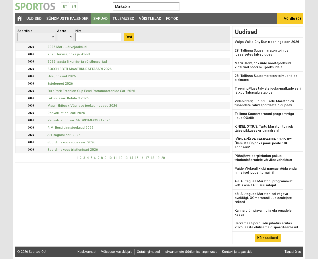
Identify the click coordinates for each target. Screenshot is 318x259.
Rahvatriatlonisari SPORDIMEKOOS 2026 (79, 120)
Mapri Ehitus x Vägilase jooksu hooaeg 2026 (82, 106)
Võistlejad (150, 18)
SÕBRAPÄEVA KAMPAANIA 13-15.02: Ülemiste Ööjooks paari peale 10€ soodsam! (263, 143)
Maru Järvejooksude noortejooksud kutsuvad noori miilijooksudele (263, 65)
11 (115, 158)
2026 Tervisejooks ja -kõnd (68, 54)
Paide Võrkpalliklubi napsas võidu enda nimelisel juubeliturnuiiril (266, 171)
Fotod (172, 18)
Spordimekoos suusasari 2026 (71, 142)
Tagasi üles (293, 252)
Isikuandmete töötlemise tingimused (190, 252)
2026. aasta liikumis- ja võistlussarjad (77, 62)
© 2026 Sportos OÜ (31, 252)
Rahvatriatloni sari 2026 (66, 113)
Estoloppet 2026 (60, 84)
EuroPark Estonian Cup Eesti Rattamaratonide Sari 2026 (91, 91)
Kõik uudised (267, 238)
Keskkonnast (87, 252)
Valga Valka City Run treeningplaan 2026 (267, 42)
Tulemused (123, 18)
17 (147, 158)
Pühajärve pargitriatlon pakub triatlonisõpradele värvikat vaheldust (263, 158)
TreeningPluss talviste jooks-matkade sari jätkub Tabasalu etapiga (268, 90)
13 (126, 158)
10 (110, 158)
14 (131, 158)
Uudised (34, 18)
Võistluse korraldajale (116, 252)
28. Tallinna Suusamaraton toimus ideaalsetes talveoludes (261, 52)
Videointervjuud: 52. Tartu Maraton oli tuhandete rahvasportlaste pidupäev (264, 103)
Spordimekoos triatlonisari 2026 (72, 150)
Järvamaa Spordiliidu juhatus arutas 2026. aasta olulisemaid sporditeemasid (266, 225)
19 (158, 158)
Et (65, 6)
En (74, 6)
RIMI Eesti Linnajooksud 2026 (70, 128)
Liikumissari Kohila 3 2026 (68, 98)
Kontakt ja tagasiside (237, 252)
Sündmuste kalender (67, 18)
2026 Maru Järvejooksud (67, 47)
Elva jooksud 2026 (61, 76)
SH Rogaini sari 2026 (63, 135)
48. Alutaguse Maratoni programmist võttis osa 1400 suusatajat (264, 183)
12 (120, 158)
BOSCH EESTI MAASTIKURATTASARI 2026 (79, 69)
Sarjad (100, 18)
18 (152, 158)
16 (142, 158)
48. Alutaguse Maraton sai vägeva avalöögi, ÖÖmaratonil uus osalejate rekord (263, 198)
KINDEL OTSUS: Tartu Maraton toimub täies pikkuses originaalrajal (264, 128)
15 (136, 158)
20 (163, 158)
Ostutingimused (148, 252)
